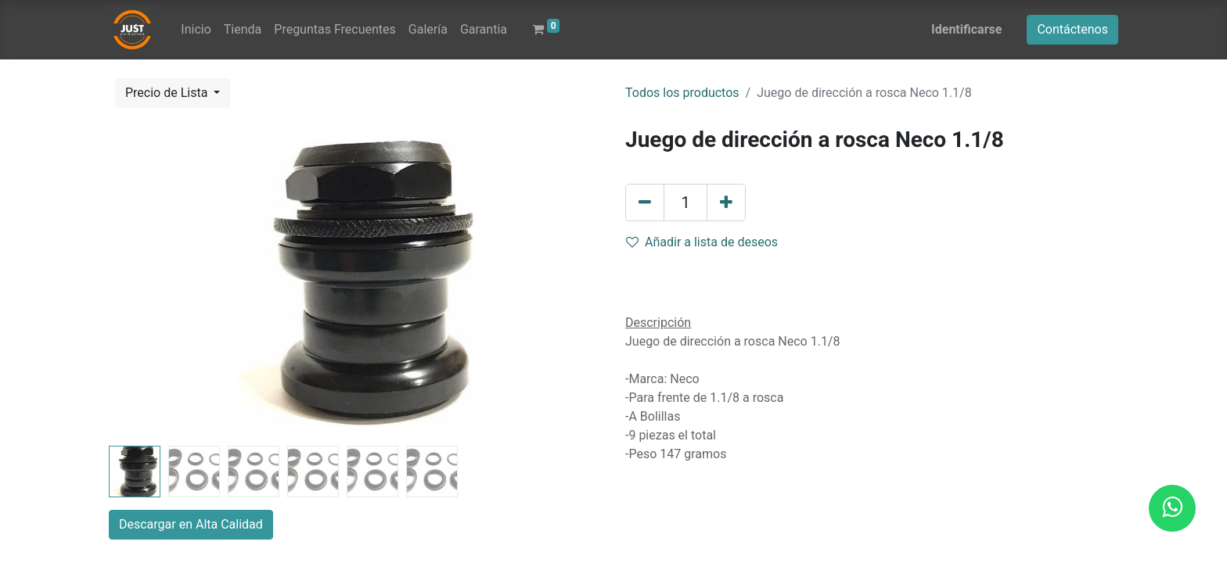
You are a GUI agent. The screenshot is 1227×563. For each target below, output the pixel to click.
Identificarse (966, 29)
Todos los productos (682, 92)
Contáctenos (1072, 29)
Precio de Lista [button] (167, 92)
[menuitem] (196, 29)
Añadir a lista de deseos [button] (702, 242)
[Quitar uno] (644, 202)
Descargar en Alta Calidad (191, 524)
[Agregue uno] (726, 202)
